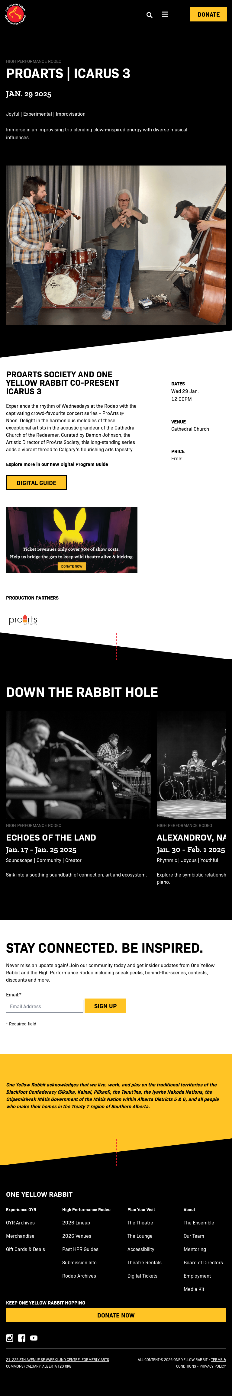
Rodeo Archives (79, 1276)
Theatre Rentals (144, 1262)
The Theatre (140, 1223)
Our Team (194, 1236)
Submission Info (79, 1262)
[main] (116, 474)
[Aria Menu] (165, 14)
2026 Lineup (76, 1223)
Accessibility (140, 1249)
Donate (209, 14)
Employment (197, 1276)
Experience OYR (21, 1209)
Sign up (105, 1006)
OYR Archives (20, 1223)
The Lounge (140, 1236)
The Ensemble (199, 1223)
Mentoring (195, 1249)
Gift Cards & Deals (25, 1249)
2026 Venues (76, 1236)
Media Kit (194, 1289)
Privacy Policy (213, 1366)
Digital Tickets (142, 1276)
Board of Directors (203, 1262)
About (189, 1209)
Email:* (13, 994)
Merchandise (20, 1236)
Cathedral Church (190, 429)
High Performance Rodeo (86, 1209)
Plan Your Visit (141, 1209)
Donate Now (116, 1315)
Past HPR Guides (80, 1249)
